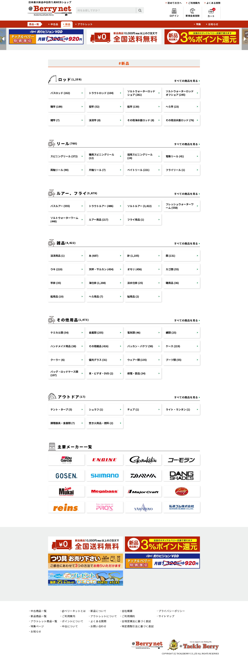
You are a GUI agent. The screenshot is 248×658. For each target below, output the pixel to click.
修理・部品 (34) (136, 373)
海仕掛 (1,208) (97, 283)
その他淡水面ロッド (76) (180, 120)
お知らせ (213, 24)
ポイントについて (72, 621)
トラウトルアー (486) (101, 206)
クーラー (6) (57, 360)
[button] (3, 39)
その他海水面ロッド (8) (140, 120)
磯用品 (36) (172, 283)
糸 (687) (93, 255)
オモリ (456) (134, 269)
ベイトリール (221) (138, 170)
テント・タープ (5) (61, 409)
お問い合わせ (98, 626)
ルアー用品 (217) (98, 219)
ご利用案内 (194, 3)
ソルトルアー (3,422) (139, 206)
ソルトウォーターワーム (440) (64, 219)
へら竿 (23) (172, 106)
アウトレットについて (103, 616)
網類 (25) (171, 332)
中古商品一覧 (39, 611)
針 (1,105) (133, 255)
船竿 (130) (133, 106)
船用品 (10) (57, 296)
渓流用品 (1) (57, 255)
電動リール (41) (175, 156)
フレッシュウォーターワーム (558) (180, 206)
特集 (198, 24)
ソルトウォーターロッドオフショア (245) (180, 93)
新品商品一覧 (39, 616)
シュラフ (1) (96, 409)
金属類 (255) (96, 332)
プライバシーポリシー (171, 611)
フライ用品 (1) (135, 219)
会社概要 (127, 611)
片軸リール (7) (97, 170)
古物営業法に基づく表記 (136, 621)
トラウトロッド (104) (101, 93)
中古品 (54, 24)
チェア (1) (133, 409)
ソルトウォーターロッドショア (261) (141, 93)
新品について (98, 611)
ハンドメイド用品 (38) (63, 346)
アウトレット (85, 24)
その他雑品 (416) (98, 346)
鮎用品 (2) (133, 296)
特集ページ (37, 626)
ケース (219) (173, 346)
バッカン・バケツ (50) (140, 346)
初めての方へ (175, 3)
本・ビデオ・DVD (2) (101, 373)
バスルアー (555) (60, 206)
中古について (70, 626)
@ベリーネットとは (74, 611)
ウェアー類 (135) (137, 360)
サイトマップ (166, 616)
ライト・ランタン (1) (178, 409)
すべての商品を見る (186, 81)
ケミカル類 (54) (59, 332)
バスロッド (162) (60, 93)
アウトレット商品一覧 (44, 621)
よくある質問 (213, 3)
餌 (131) (170, 255)
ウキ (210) (56, 269)
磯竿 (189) (56, 106)
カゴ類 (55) (172, 269)
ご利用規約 (128, 616)
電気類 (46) (133, 332)
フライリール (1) (175, 170)
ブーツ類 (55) (173, 360)
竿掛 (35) (55, 283)
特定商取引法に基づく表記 (138, 626)
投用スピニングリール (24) (140, 156)
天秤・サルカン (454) (101, 269)
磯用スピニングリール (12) (101, 156)
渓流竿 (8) (95, 120)
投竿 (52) (94, 106)
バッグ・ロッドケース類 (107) (64, 373)
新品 (67, 24)
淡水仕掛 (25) (135, 283)
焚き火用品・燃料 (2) (101, 423)
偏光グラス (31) (98, 360)
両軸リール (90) (59, 170)
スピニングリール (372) (64, 156)
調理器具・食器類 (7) (62, 423)
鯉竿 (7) (55, 120)
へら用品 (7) (96, 296)
